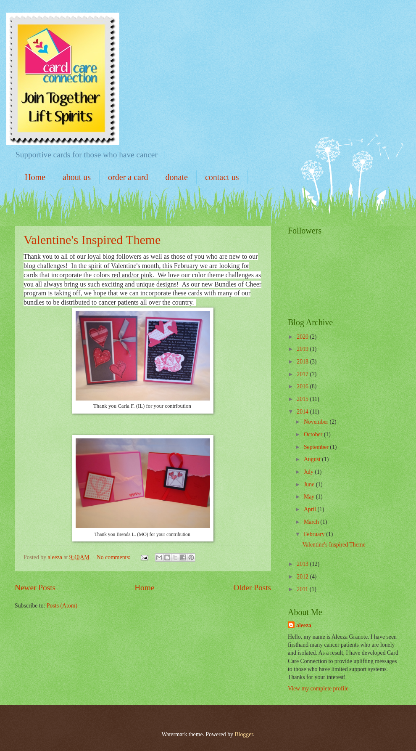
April (311, 509)
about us (77, 177)
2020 (303, 337)
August (313, 459)
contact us (222, 177)
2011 (303, 589)
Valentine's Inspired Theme (92, 240)
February (315, 534)
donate (177, 177)
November (317, 422)
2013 (303, 564)
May (310, 497)
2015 (303, 399)
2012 (303, 576)
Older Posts (252, 587)
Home (35, 177)
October (314, 434)
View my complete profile (318, 688)
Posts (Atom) (62, 605)
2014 (303, 412)
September (317, 447)
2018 (303, 361)
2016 (303, 386)
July (309, 472)
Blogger (243, 734)
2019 (303, 349)
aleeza (303, 625)
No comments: (114, 557)
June (310, 484)
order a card (128, 177)
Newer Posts (35, 587)
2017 (303, 374)
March (312, 522)
